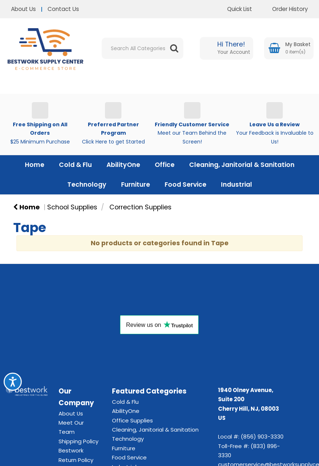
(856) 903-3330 (262, 436)
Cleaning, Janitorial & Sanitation (241, 164)
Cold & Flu (75, 164)
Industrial (236, 184)
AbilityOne (123, 164)
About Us (23, 9)
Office (164, 164)
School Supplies (72, 207)
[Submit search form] (174, 48)
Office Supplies (132, 420)
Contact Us (63, 9)
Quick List (234, 9)
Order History (284, 9)
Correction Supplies (140, 207)
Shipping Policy (78, 441)
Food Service (185, 184)
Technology (86, 184)
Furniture (135, 184)
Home (34, 164)
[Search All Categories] (142, 48)
